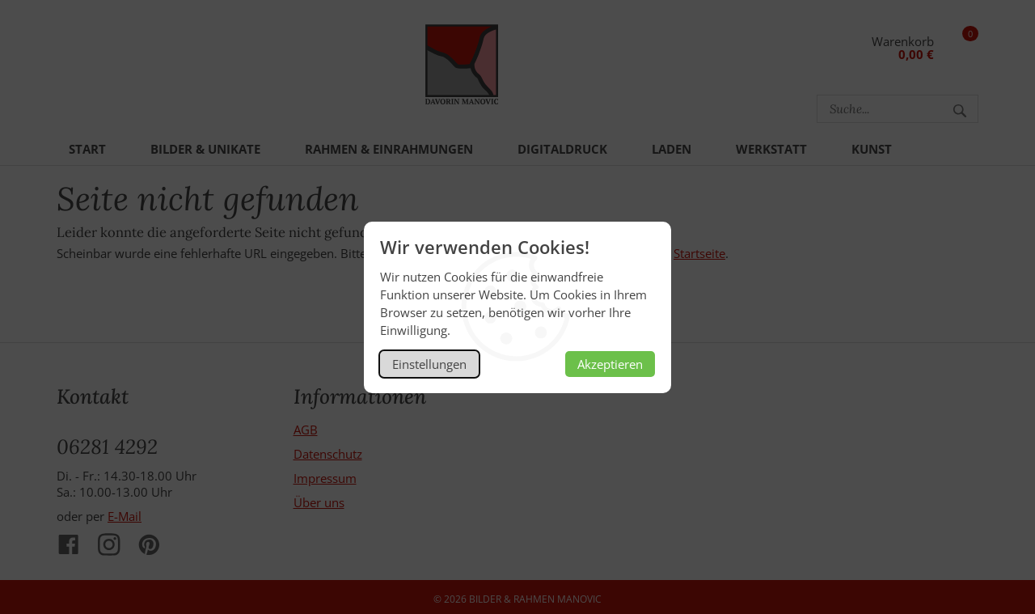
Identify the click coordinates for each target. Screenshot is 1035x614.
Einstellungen (429, 364)
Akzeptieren (610, 364)
